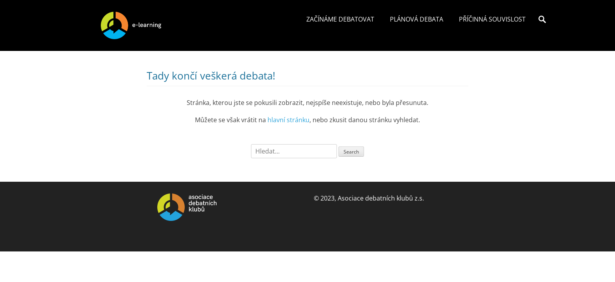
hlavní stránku (288, 120)
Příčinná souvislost (492, 19)
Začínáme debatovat (340, 19)
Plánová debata (416, 19)
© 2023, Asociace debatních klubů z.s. (369, 198)
